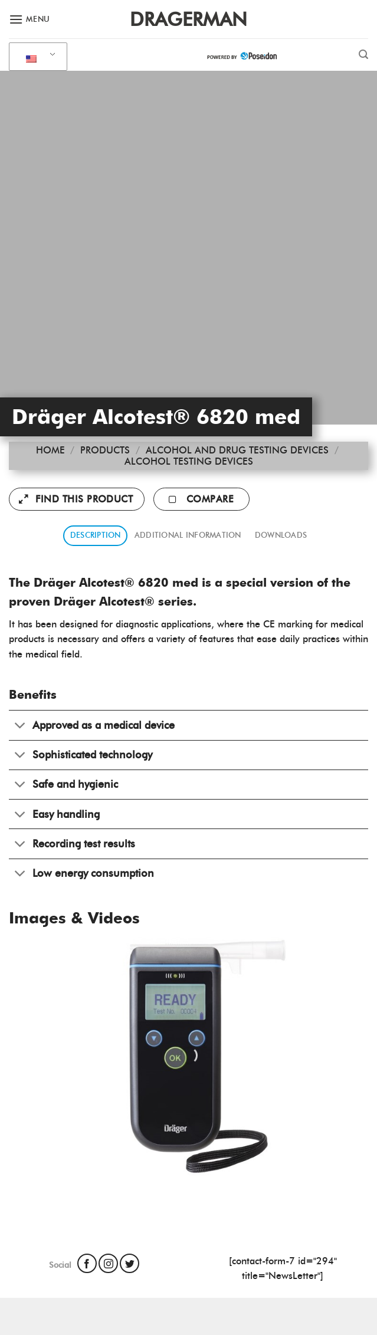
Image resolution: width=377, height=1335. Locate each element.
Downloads (281, 535)
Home (50, 450)
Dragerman (188, 19)
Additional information (188, 535)
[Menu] (29, 19)
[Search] (363, 54)
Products (105, 450)
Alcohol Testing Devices (188, 461)
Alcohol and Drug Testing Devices (237, 450)
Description (95, 535)
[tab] (95, 535)
